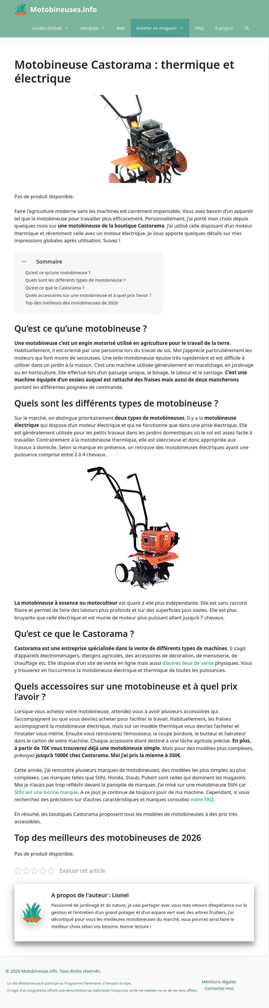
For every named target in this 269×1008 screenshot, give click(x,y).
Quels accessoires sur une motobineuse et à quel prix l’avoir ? (88, 295)
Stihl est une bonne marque (46, 792)
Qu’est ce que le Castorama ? (54, 287)
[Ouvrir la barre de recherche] (247, 28)
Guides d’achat (53, 28)
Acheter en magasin (163, 28)
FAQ (199, 28)
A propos (224, 28)
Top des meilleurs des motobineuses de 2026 (71, 302)
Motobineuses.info (63, 9)
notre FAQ (202, 799)
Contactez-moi (219, 988)
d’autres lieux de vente (188, 663)
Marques (95, 28)
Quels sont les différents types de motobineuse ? (76, 279)
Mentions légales (219, 981)
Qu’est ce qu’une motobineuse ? (58, 272)
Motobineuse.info (39, 971)
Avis (121, 28)
